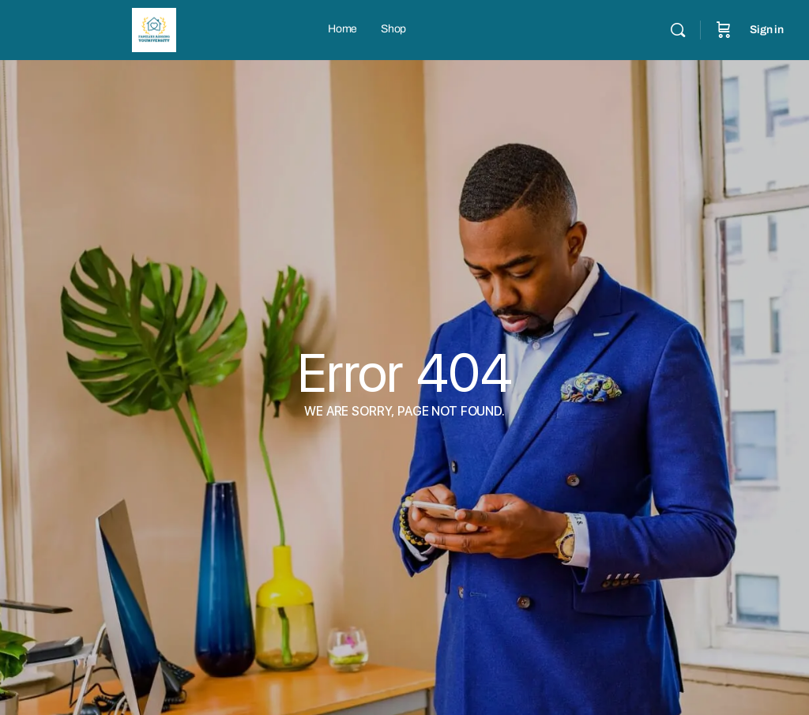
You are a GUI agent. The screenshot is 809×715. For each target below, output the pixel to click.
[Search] (678, 30)
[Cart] (723, 30)
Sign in (767, 30)
